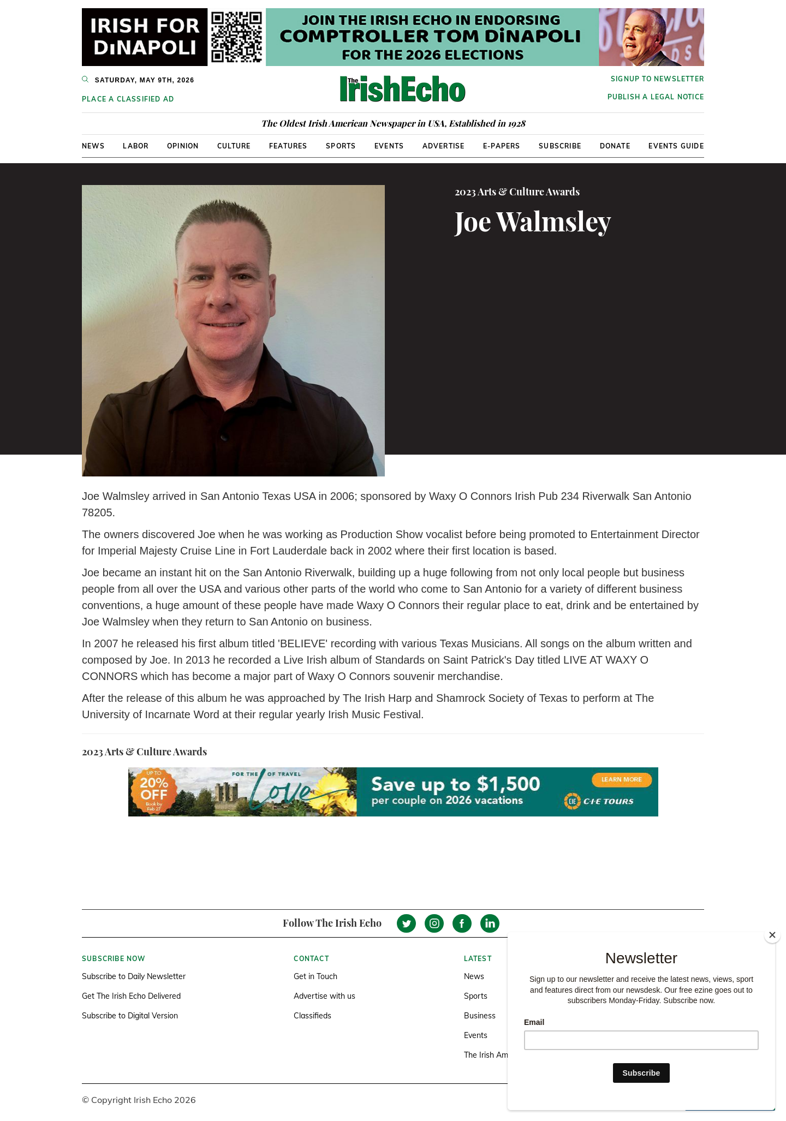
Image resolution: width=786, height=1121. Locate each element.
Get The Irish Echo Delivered (131, 996)
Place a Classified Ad (128, 99)
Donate (615, 146)
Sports (341, 146)
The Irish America (494, 1055)
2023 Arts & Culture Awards (517, 191)
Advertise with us (324, 996)
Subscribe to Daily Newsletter (134, 976)
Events (389, 146)
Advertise (443, 146)
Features (288, 146)
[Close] (772, 935)
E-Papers (502, 146)
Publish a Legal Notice (656, 97)
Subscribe (560, 146)
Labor (135, 146)
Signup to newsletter (657, 79)
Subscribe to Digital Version (130, 1016)
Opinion (183, 146)
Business (480, 1016)
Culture (234, 146)
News (93, 146)
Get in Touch (315, 976)
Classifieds (312, 1016)
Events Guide (676, 146)
